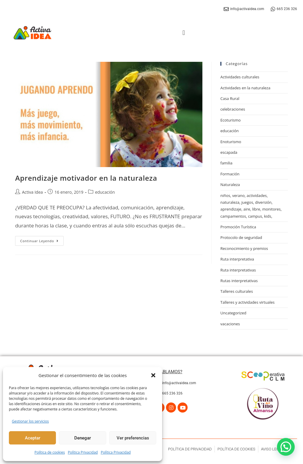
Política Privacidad (83, 452)
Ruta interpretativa (237, 259)
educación (105, 192)
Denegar (82, 438)
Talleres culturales (236, 291)
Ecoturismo (230, 120)
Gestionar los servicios (30, 421)
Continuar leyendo (42, 239)
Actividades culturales (240, 77)
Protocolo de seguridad (241, 237)
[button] (153, 375)
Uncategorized (233, 313)
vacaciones (230, 323)
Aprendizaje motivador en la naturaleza (86, 178)
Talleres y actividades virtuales (247, 302)
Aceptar (32, 438)
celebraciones (232, 109)
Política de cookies (50, 452)
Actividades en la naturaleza (245, 87)
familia (226, 163)
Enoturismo (230, 141)
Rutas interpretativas (239, 280)
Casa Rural (229, 98)
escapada (228, 152)
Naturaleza (230, 184)
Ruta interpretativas (238, 270)
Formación (229, 174)
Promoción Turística (238, 226)
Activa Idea (32, 192)
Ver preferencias (133, 438)
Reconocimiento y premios (244, 248)
